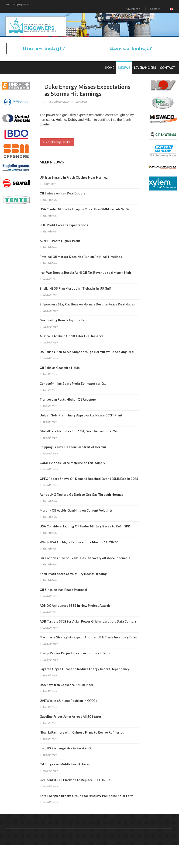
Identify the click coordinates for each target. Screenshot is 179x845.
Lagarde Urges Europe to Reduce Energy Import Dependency (84, 669)
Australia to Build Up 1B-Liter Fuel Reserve (71, 336)
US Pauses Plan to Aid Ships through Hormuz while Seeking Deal (87, 352)
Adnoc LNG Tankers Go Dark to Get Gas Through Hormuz (81, 494)
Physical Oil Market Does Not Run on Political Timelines (81, 257)
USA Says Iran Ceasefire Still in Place (67, 685)
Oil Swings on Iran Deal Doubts (62, 193)
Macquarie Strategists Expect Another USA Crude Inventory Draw (88, 637)
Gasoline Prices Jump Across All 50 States (71, 716)
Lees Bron (81, 101)
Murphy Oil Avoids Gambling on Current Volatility (76, 510)
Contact (155, 8)
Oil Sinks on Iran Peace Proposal (63, 590)
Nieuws (124, 67)
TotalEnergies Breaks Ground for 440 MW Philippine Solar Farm (86, 796)
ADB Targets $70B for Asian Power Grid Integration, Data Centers (88, 621)
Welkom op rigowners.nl (20, 4)
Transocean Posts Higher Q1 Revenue (68, 399)
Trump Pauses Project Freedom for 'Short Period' (76, 653)
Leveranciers (145, 67)
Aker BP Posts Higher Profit (60, 241)
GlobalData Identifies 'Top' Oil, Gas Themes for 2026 (78, 431)
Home (109, 67)
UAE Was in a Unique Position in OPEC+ (68, 701)
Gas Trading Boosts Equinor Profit (65, 320)
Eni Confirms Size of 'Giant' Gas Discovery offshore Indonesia (85, 558)
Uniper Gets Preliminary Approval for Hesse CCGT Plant (81, 415)
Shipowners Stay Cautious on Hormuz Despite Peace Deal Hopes (87, 304)
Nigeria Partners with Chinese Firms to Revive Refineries (82, 732)
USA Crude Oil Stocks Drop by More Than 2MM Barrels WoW (85, 209)
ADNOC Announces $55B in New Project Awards (75, 605)
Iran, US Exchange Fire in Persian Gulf (67, 748)
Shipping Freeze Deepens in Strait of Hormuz (73, 447)
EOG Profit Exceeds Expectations (64, 225)
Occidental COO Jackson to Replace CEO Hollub (75, 780)
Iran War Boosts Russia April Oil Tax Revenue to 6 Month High (85, 272)
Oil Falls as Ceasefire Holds (60, 368)
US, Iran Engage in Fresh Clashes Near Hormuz (74, 177)
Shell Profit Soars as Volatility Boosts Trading (73, 574)
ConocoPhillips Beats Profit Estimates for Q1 (73, 383)
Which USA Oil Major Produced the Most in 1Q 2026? (79, 542)
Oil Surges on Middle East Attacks (65, 764)
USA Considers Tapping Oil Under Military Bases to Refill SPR (85, 526)
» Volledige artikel (57, 142)
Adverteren (133, 8)
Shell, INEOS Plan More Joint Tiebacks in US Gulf (75, 288)
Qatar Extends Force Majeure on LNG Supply (72, 463)
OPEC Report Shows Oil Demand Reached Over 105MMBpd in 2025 (89, 479)
